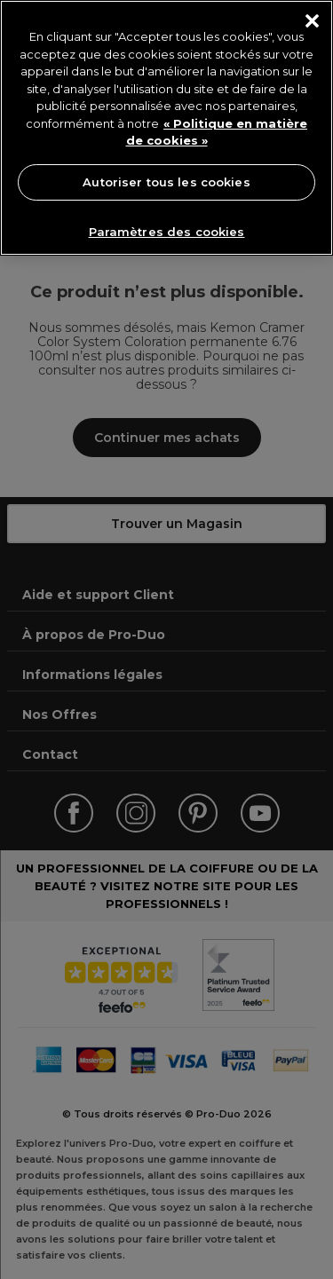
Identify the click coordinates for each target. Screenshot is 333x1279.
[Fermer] (312, 21)
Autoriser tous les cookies (166, 182)
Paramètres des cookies (167, 232)
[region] (166, 128)
